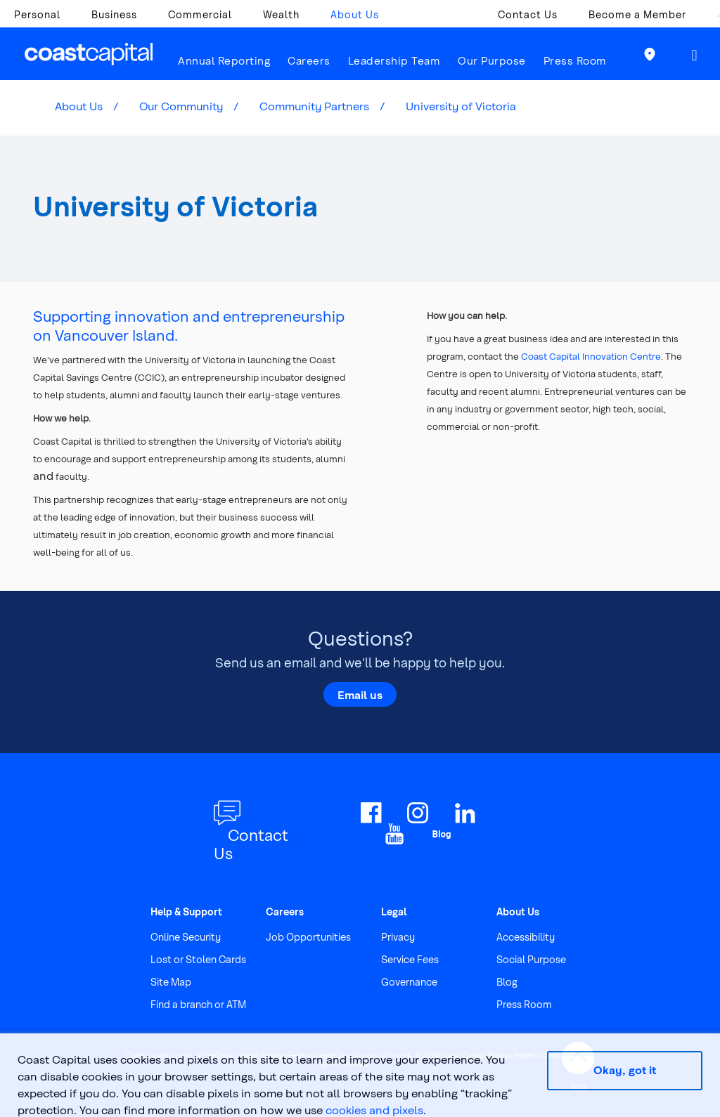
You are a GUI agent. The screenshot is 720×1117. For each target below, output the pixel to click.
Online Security (185, 937)
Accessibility (525, 937)
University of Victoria (461, 105)
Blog (507, 982)
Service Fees (410, 959)
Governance (409, 982)
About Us (354, 14)
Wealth (281, 14)
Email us (360, 694)
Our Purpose (492, 60)
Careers (309, 60)
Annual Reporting (224, 60)
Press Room (575, 60)
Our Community (181, 105)
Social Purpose (531, 959)
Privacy (398, 937)
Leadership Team (394, 60)
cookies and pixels (374, 1109)
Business (114, 14)
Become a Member (637, 14)
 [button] (695, 55)
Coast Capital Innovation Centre (591, 356)
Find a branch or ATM (198, 1004)
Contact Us (528, 14)
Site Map (170, 982)
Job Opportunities (308, 937)
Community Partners (314, 105)
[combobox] (711, 18)
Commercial (200, 14)
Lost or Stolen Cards (198, 959)
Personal (37, 14)
